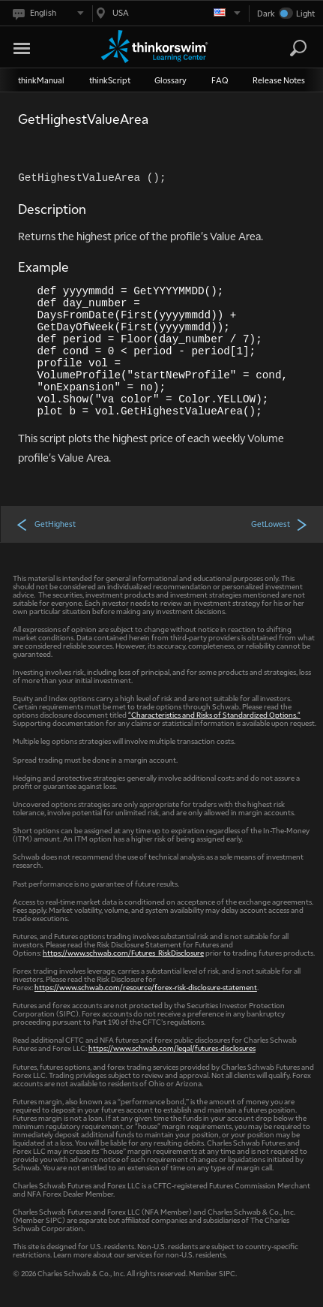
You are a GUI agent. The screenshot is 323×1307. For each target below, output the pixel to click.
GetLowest (279, 524)
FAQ (220, 80)
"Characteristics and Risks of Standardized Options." (214, 714)
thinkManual (41, 80)
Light (305, 13)
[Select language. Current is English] (47, 13)
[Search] (298, 48)
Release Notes (279, 80)
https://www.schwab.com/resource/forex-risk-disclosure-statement (145, 987)
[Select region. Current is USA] (167, 13)
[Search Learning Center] (285, 48)
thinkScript (109, 80)
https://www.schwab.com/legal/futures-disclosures (172, 1048)
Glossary (170, 80)
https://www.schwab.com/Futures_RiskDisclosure (123, 952)
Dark (266, 13)
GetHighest (46, 524)
